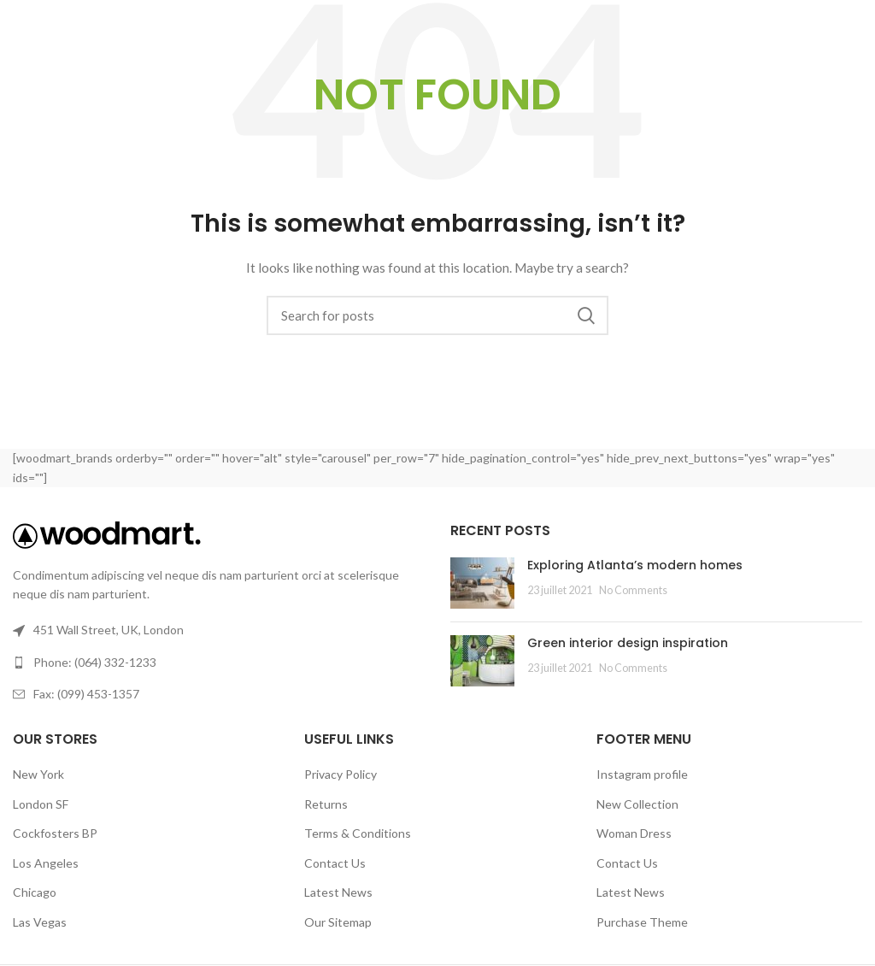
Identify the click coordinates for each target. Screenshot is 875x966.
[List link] (219, 662)
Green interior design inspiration (627, 642)
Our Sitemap (338, 922)
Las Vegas (40, 922)
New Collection (637, 804)
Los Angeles (46, 863)
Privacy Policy (340, 774)
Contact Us (335, 863)
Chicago (34, 892)
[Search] (437, 315)
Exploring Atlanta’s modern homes (635, 565)
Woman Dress (634, 833)
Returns (326, 804)
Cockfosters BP (55, 833)
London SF (40, 804)
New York (38, 774)
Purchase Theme (642, 922)
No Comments (633, 590)
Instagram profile (642, 774)
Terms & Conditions (357, 833)
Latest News (338, 892)
